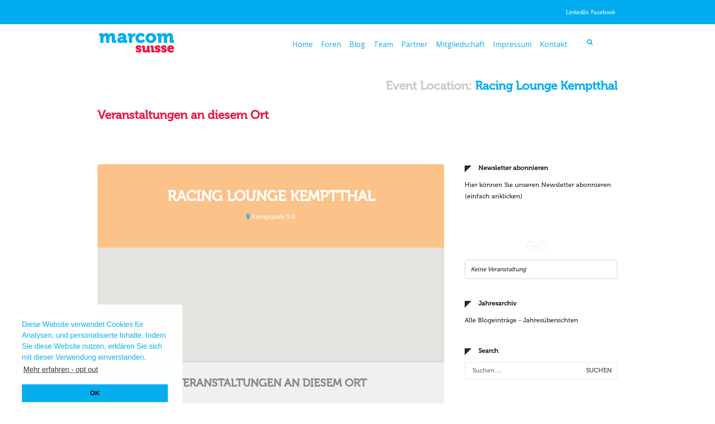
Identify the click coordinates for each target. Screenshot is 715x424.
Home (302, 44)
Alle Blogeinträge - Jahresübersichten (521, 255)
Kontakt (553, 44)
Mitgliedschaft (460, 44)
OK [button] (95, 393)
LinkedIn (577, 12)
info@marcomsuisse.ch (403, 411)
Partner (414, 44)
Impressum (512, 44)
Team (383, 44)
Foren (331, 44)
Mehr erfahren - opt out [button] (60, 369)
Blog (357, 44)
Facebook (603, 12)
